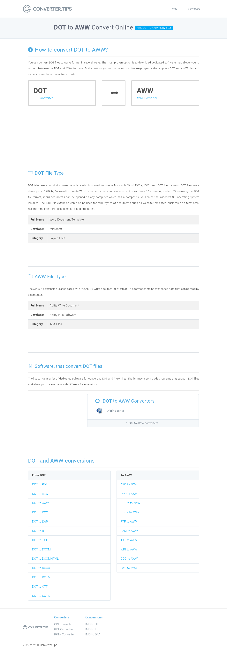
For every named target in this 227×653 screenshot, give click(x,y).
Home (173, 8)
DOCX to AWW (130, 512)
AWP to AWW (129, 494)
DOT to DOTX (41, 596)
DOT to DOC (40, 512)
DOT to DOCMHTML (45, 558)
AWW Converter (147, 98)
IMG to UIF (92, 624)
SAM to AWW (129, 531)
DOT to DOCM (41, 549)
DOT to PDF (40, 484)
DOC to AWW (129, 558)
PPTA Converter (64, 634)
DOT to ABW (40, 494)
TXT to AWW (129, 540)
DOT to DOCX (41, 568)
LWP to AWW (129, 568)
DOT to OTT (40, 586)
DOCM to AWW (130, 503)
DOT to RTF (39, 531)
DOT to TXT (40, 540)
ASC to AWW (129, 484)
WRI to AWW (129, 549)
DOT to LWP (40, 521)
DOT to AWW (40, 503)
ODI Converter (63, 624)
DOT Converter (43, 98)
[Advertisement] (113, 141)
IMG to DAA (93, 634)
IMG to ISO (92, 629)
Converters (194, 8)
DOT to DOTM (41, 577)
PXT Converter (63, 629)
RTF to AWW (129, 521)
